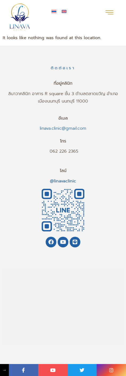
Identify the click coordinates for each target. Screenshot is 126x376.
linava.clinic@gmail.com (63, 128)
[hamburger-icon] (109, 13)
